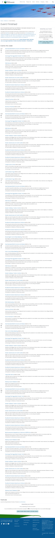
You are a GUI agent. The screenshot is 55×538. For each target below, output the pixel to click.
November (19, 41)
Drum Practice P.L (9, 316)
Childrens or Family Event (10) (6, 35)
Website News (16, 526)
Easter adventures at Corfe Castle (14, 77)
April (30, 39)
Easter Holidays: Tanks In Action (13, 70)
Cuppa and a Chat (10, 164)
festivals (7, 33)
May (33, 39)
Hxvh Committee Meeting (11, 251)
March (28, 39)
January (21, 39)
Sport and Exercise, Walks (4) (28, 35)
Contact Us (16, 523)
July (4, 41)
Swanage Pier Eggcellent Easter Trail (14, 56)
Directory (37, 1)
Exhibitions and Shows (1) (6, 37)
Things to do (28, 1)
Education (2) (33, 34)
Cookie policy (26, 522)
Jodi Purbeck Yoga (10, 172)
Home (2, 20)
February (25, 39)
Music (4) (21, 37)
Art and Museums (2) (29, 33)
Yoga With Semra (9, 374)
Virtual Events (29, 41)
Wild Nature (8, 63)
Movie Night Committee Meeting (13, 237)
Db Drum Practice (9, 106)
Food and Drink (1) (14, 37)
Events (33, 1)
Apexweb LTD (44, 522)
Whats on (6, 20)
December (23, 41)
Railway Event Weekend (11, 381)
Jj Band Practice (9, 99)
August (6, 41)
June (2, 41)
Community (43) (13, 34)
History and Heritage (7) (17, 35)
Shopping (42, 1)
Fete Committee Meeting (11, 331)
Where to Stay (22, 1)
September (10, 41)
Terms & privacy (27, 520)
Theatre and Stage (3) (5, 34)
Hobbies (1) (25, 37)
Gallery (47, 1)
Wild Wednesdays (10, 302)
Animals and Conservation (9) (23, 34)
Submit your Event (36, 522)
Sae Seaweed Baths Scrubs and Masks (15, 48)
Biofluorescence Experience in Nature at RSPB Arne (18, 432)
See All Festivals (22, 502)
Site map (25, 524)
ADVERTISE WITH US (36, 520)
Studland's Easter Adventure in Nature (15, 85)
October (15, 41)
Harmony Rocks (9, 309)
